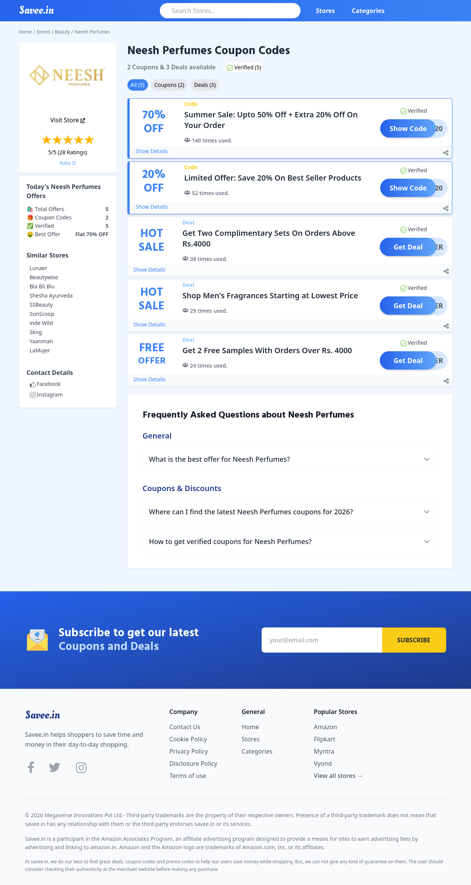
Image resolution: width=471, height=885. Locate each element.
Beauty (62, 32)
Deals (204, 84)
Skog (36, 332)
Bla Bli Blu (42, 286)
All (138, 84)
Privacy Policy (188, 751)
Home (25, 32)
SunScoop (42, 313)
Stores (325, 10)
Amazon (325, 727)
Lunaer (38, 268)
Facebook (45, 383)
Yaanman (41, 341)
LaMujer (40, 350)
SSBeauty (41, 304)
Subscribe (414, 640)
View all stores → (338, 775)
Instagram (46, 394)
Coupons (169, 84)
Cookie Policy (188, 739)
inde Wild (41, 322)
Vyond (323, 763)
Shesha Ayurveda (51, 295)
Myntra (324, 751)
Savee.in (42, 715)
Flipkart (324, 739)
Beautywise (44, 277)
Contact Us (184, 727)
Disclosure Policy (193, 763)
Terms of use (187, 775)
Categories (368, 10)
